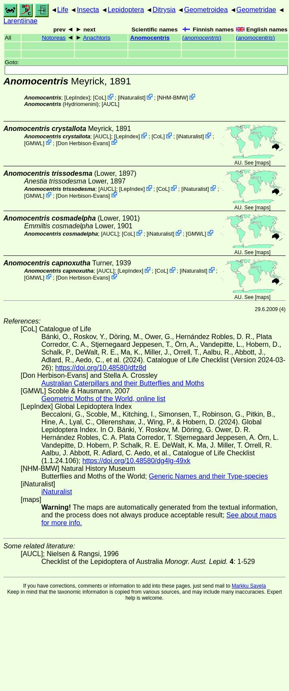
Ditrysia (163, 9)
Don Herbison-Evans (83, 143)
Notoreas (53, 37)
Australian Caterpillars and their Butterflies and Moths (122, 383)
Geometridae (256, 9)
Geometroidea (205, 9)
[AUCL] (110, 104)
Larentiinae (20, 21)
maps (262, 163)
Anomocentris (149, 37)
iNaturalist (131, 97)
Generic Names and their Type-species (208, 476)
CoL (100, 97)
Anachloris (96, 37)
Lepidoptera (126, 9)
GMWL (34, 143)
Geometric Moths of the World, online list (103, 398)
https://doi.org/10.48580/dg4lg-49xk (136, 460)
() (201, 37)
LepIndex (77, 97)
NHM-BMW (172, 97)
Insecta (88, 9)
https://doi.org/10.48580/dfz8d (100, 367)
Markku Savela (249, 586)
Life (62, 9)
